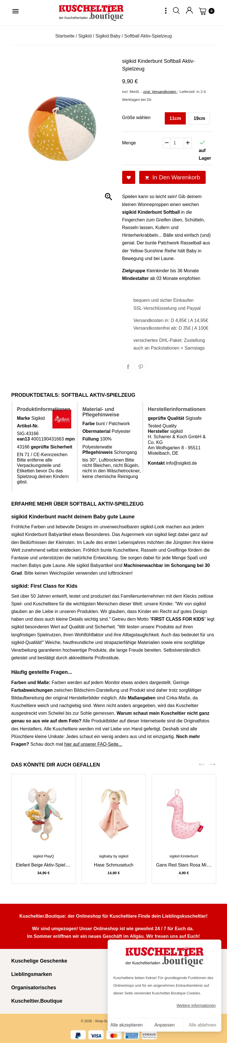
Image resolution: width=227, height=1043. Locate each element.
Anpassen (164, 1025)
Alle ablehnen (202, 1025)
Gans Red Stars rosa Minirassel (189, 865)
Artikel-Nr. (28, 425)
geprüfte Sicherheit (51, 446)
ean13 (23, 439)
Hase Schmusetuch (114, 865)
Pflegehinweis (97, 452)
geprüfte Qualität (166, 418)
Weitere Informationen (196, 1005)
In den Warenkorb (172, 177)
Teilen (127, 366)
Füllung (90, 439)
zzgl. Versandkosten (160, 92)
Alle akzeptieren (126, 1025)
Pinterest (140, 366)
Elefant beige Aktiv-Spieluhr (44, 865)
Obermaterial (96, 431)
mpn (70, 439)
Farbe (88, 423)
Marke (23, 418)
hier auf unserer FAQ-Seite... (93, 744)
